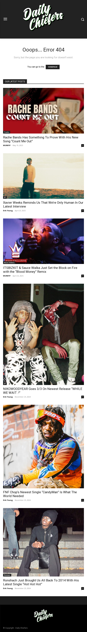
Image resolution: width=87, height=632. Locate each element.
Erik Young (8, 210)
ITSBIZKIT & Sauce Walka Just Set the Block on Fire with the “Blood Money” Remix (40, 270)
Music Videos (9, 262)
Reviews (7, 487)
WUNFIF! (6, 145)
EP (5, 197)
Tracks (6, 132)
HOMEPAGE (52, 67)
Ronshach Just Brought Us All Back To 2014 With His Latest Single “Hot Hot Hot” (41, 582)
